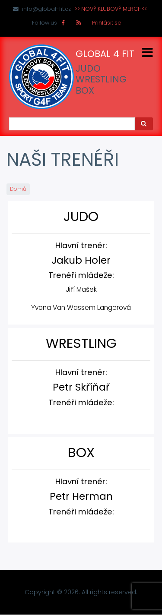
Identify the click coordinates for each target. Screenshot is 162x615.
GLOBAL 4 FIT (105, 54)
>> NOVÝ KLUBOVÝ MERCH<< (111, 9)
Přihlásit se (106, 22)
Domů (18, 189)
